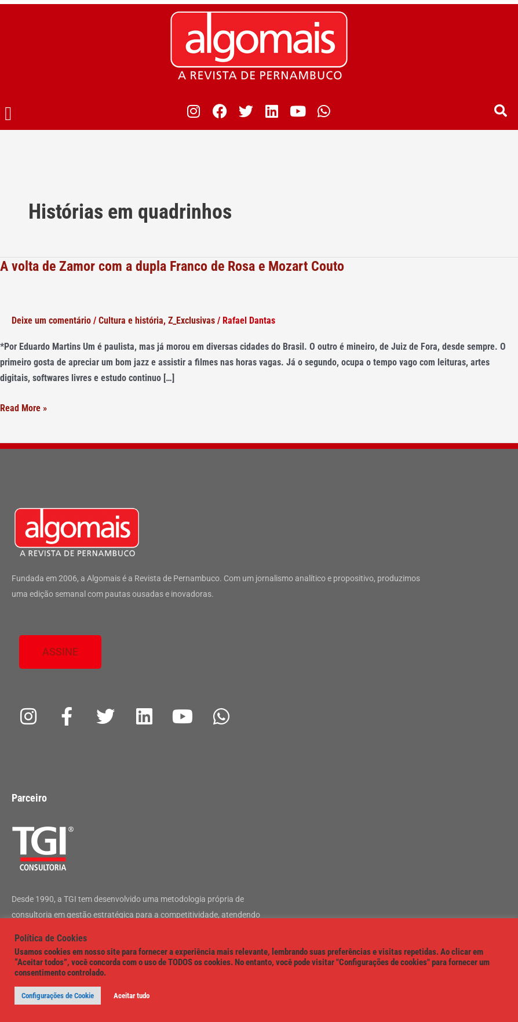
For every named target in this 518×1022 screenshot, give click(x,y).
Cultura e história (131, 320)
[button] (8, 114)
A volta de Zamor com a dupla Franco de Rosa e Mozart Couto (172, 266)
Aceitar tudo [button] (131, 995)
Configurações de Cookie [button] (57, 995)
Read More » (23, 408)
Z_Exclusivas (191, 320)
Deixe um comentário (51, 320)
